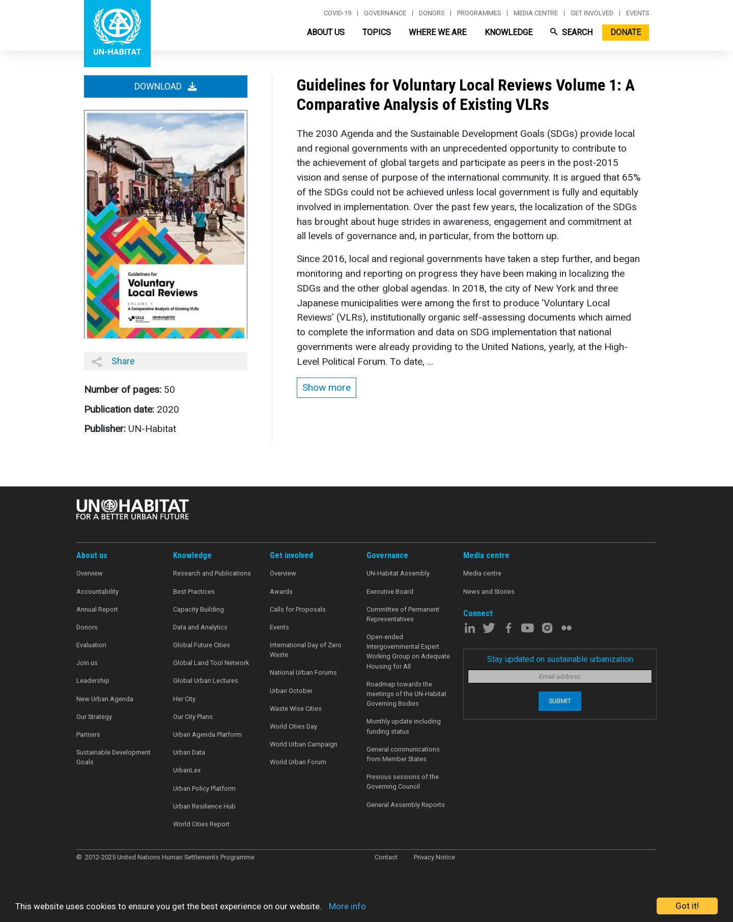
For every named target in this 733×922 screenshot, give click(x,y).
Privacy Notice (434, 857)
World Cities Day (293, 726)
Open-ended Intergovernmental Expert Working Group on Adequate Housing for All (408, 651)
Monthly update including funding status (403, 726)
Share (113, 361)
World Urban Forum (298, 762)
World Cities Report (201, 824)
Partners (88, 734)
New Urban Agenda (104, 699)
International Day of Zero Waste (306, 649)
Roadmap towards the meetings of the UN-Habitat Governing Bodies (406, 693)
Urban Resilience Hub (204, 806)
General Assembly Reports (405, 805)
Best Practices (194, 591)
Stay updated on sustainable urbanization (560, 659)
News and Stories (489, 591)
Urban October (291, 691)
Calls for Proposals (298, 609)
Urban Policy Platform (204, 788)
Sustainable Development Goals (113, 757)
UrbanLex (187, 770)
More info (347, 906)
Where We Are (437, 32)
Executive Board (389, 591)
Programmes (479, 13)
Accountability (97, 591)
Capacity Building (198, 609)
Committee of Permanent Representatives (402, 614)
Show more (326, 387)
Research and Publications (212, 573)
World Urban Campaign (303, 744)
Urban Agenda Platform (207, 734)
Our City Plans (193, 717)
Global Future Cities (201, 645)
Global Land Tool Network (211, 663)
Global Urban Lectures (205, 680)
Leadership (92, 680)
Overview (89, 573)
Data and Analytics (200, 627)
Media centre (536, 13)
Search (571, 32)
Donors (431, 13)
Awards (281, 591)
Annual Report (97, 609)
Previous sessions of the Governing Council (402, 781)
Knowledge (508, 32)
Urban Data (189, 752)
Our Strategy (94, 717)
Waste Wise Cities (296, 708)
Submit (560, 701)
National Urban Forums (303, 672)
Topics (376, 32)
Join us (87, 663)
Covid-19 (337, 13)
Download (165, 86)
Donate (625, 32)
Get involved (592, 13)
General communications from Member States (403, 754)
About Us (326, 32)
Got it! (687, 906)
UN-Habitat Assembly (398, 573)
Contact (386, 857)
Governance (385, 13)
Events (637, 13)
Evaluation (91, 645)
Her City (184, 699)
